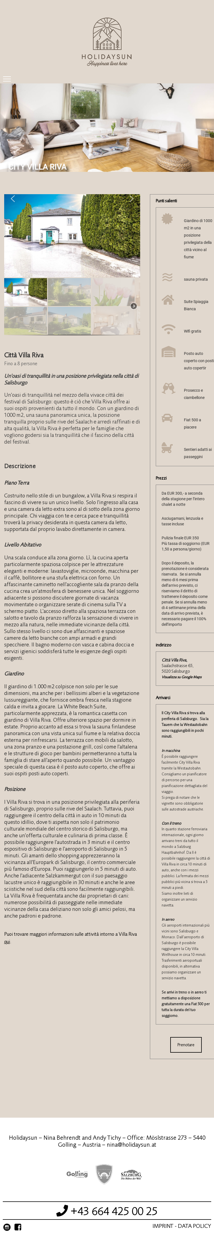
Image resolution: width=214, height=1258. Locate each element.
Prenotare (185, 1044)
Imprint (163, 1226)
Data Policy (194, 1226)
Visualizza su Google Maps (181, 677)
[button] (12, 198)
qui (7, 941)
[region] (72, 267)
